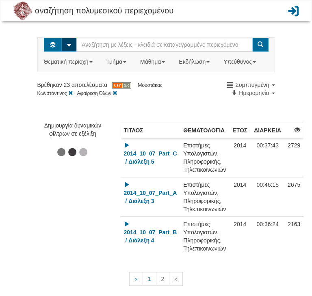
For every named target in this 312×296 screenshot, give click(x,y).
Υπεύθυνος (240, 61)
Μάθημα (153, 61)
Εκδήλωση (195, 61)
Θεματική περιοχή (69, 61)
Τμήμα (117, 61)
